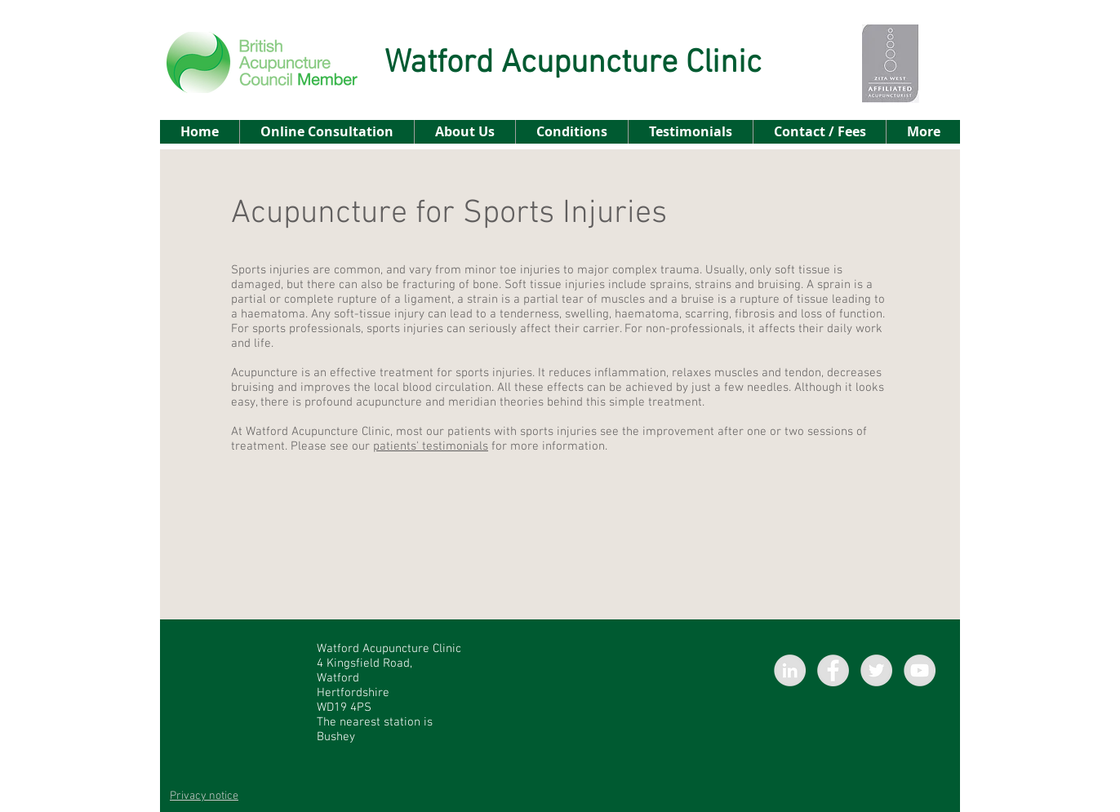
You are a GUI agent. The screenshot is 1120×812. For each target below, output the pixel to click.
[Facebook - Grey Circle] (833, 670)
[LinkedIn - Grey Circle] (790, 670)
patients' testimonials (430, 446)
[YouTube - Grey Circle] (920, 670)
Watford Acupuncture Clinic (573, 63)
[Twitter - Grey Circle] (876, 670)
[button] (571, 132)
